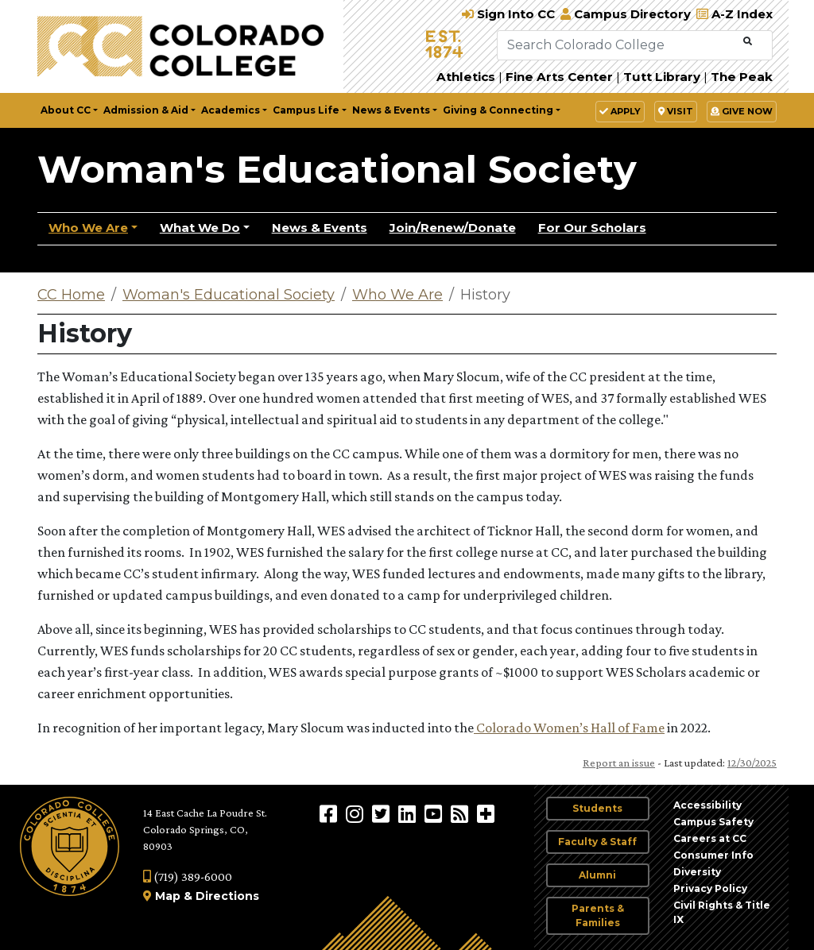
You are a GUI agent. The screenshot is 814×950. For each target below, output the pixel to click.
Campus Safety (713, 822)
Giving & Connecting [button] (498, 110)
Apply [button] (620, 111)
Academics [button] (230, 110)
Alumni (597, 875)
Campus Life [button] (306, 110)
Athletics (465, 76)
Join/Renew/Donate (453, 227)
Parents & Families (598, 915)
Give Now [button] (742, 111)
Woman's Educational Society (337, 169)
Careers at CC (709, 838)
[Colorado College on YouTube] (435, 813)
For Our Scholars (592, 227)
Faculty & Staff (597, 842)
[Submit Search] (747, 41)
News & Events (319, 227)
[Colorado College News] (461, 813)
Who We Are (88, 227)
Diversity (697, 872)
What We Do (200, 227)
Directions (227, 896)
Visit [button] (675, 111)
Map (167, 896)
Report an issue (619, 762)
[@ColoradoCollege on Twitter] (383, 813)
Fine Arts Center (559, 76)
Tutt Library (661, 76)
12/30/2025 (752, 762)
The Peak (742, 76)
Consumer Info (713, 855)
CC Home (71, 294)
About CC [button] (66, 110)
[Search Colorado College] (618, 45)
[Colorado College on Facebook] (330, 813)
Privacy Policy (710, 888)
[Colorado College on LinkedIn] (409, 813)
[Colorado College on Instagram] (356, 813)
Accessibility (707, 805)
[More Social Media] (486, 813)
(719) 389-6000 (187, 876)
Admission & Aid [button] (145, 110)
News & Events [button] (391, 110)
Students (597, 808)
